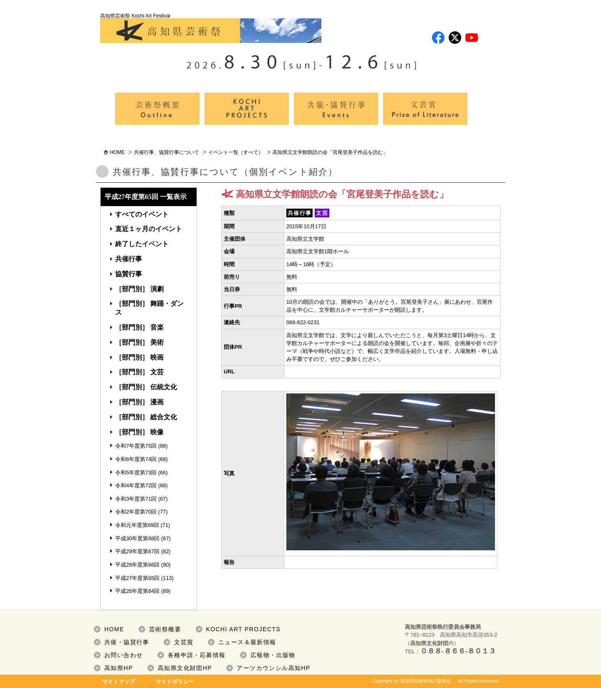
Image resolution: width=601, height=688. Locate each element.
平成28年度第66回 (137, 565)
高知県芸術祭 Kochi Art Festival (210, 28)
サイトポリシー (175, 681)
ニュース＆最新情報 (247, 642)
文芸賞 (183, 642)
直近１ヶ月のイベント (148, 228)
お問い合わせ (123, 655)
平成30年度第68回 (137, 538)
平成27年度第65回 (137, 578)
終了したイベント (142, 243)
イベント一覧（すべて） (235, 152)
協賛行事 (128, 273)
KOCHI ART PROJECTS (243, 629)
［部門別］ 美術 (139, 342)
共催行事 (128, 258)
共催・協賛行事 (126, 642)
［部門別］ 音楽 (139, 327)
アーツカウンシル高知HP (273, 668)
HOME (117, 152)
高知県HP (118, 668)
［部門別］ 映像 (139, 432)
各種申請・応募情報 (197, 655)
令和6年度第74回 (136, 459)
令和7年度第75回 (136, 446)
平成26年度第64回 (137, 591)
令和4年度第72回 (136, 485)
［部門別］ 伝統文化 (146, 387)
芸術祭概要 (165, 629)
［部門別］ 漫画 (139, 402)
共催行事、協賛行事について (166, 152)
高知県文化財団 (429, 643)
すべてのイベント (142, 214)
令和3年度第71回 (136, 499)
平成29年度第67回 (137, 551)
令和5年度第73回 (136, 472)
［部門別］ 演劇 (139, 288)
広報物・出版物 (272, 655)
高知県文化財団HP (185, 668)
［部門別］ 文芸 (139, 372)
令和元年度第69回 (137, 525)
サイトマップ (118, 681)
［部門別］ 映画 (139, 357)
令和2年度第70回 (136, 512)
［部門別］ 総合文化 (146, 417)
